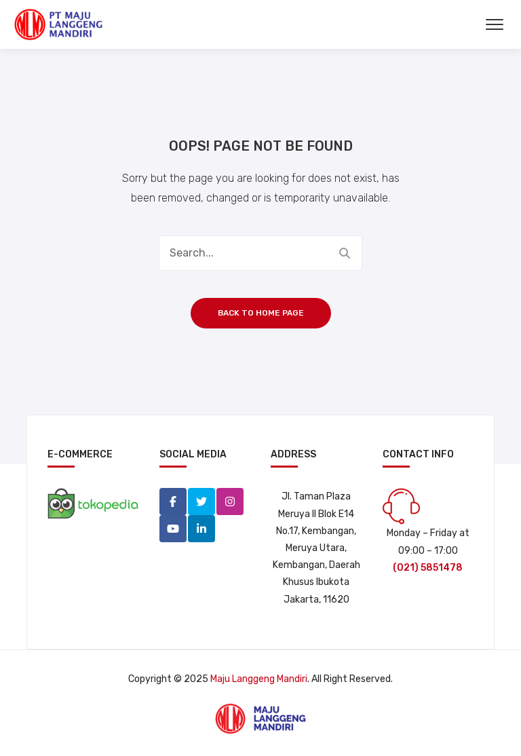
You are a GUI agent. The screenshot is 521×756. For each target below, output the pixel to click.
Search (345, 253)
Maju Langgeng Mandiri (258, 679)
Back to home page (261, 313)
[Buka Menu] (494, 24)
